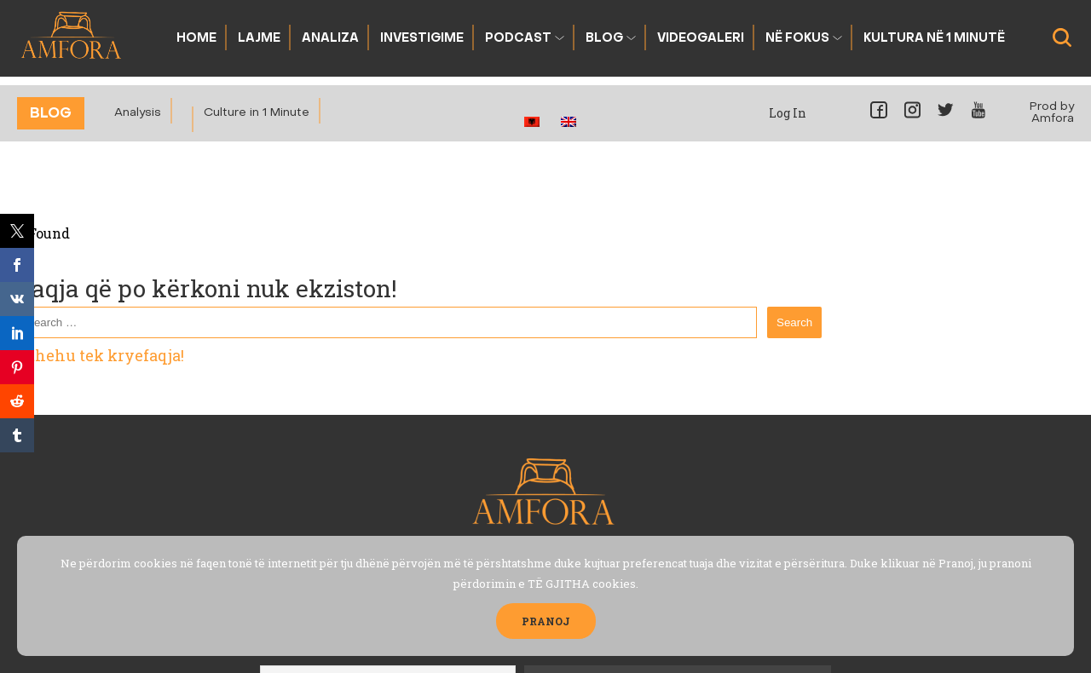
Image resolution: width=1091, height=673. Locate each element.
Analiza (330, 38)
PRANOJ (546, 621)
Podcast (518, 38)
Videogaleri (700, 38)
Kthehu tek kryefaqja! (100, 355)
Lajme (259, 38)
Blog (604, 38)
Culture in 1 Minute (256, 112)
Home (196, 38)
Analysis (137, 112)
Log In (787, 113)
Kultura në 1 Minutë (934, 38)
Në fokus (797, 38)
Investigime (422, 38)
